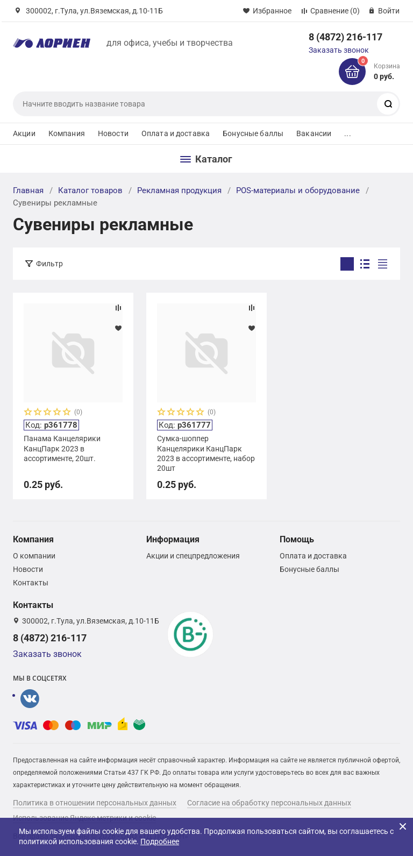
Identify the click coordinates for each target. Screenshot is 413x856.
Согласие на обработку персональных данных (269, 802)
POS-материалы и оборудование (298, 190)
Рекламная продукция (179, 190)
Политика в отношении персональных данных (94, 802)
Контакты (30, 582)
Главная (28, 190)
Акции (24, 133)
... (347, 133)
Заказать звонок (339, 50)
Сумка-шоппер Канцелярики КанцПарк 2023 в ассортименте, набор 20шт (206, 453)
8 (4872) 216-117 (345, 37)
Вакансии (313, 133)
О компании (34, 555)
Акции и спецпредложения (193, 555)
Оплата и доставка (175, 133)
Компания (66, 133)
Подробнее (159, 841)
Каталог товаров (90, 190)
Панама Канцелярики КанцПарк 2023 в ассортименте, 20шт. (62, 448)
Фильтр (49, 263)
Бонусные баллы (253, 133)
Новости (113, 133)
